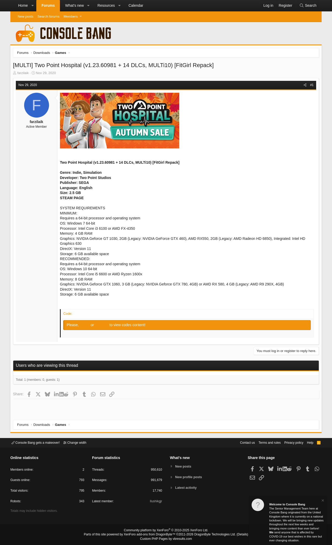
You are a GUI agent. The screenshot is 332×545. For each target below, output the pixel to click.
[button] (32, 5)
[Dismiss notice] (322, 501)
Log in (86, 326)
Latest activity (187, 488)
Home (23, 5)
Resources (106, 5)
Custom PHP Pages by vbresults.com (166, 539)
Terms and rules (263, 442)
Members (71, 16)
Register (103, 326)
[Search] (308, 5)
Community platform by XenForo (166, 531)
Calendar (135, 5)
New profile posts (190, 477)
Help (306, 442)
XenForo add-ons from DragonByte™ (151, 534)
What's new (74, 5)
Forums (48, 5)
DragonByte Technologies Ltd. (211, 534)
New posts (25, 16)
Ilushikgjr (155, 502)
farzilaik (24, 74)
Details (236, 534)
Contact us (239, 442)
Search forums (49, 16)
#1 (310, 86)
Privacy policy (289, 442)
